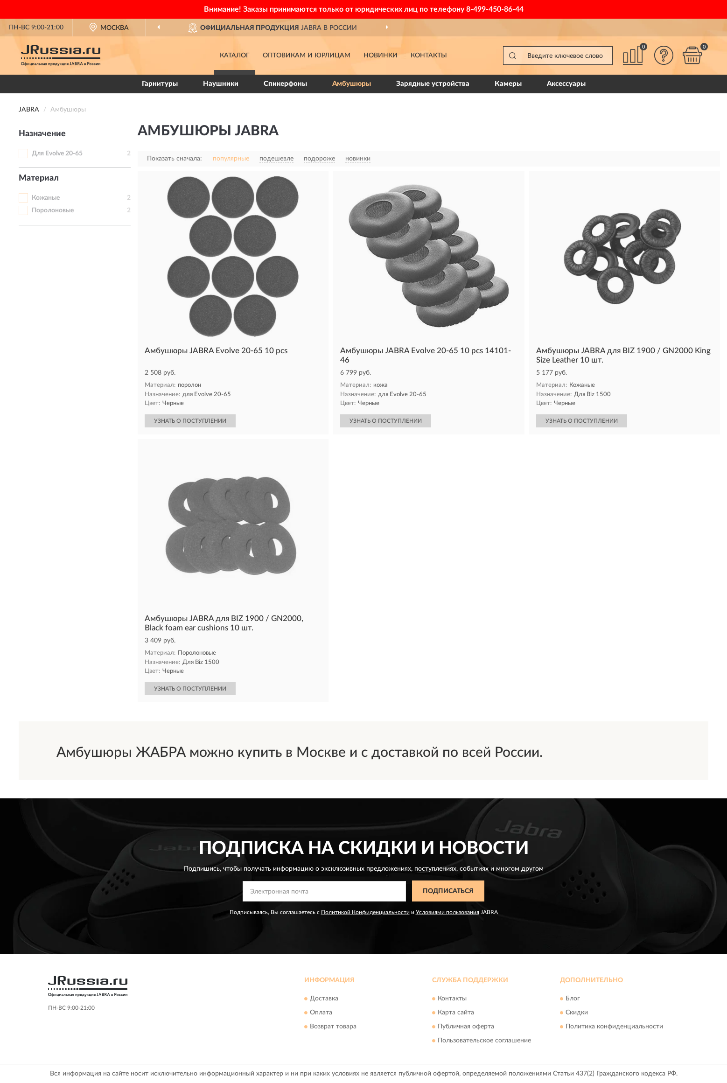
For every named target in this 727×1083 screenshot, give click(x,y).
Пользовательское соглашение (484, 1040)
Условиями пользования (447, 912)
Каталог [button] (235, 55)
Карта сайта (456, 1012)
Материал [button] (39, 178)
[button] (664, 55)
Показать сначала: (174, 158)
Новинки (381, 55)
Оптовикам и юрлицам (306, 55)
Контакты (429, 55)
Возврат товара (333, 1026)
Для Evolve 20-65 (57, 153)
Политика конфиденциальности (614, 1026)
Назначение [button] (42, 134)
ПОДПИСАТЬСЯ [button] (448, 891)
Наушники (220, 83)
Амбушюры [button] (351, 83)
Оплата (321, 1012)
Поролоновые (53, 210)
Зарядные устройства (432, 83)
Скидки (577, 1012)
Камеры (508, 83)
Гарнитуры (160, 83)
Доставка (324, 998)
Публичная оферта (466, 1026)
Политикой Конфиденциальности (365, 912)
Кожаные (46, 198)
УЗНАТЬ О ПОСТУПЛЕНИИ (190, 421)
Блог (573, 998)
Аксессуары (566, 83)
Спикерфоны (285, 83)
